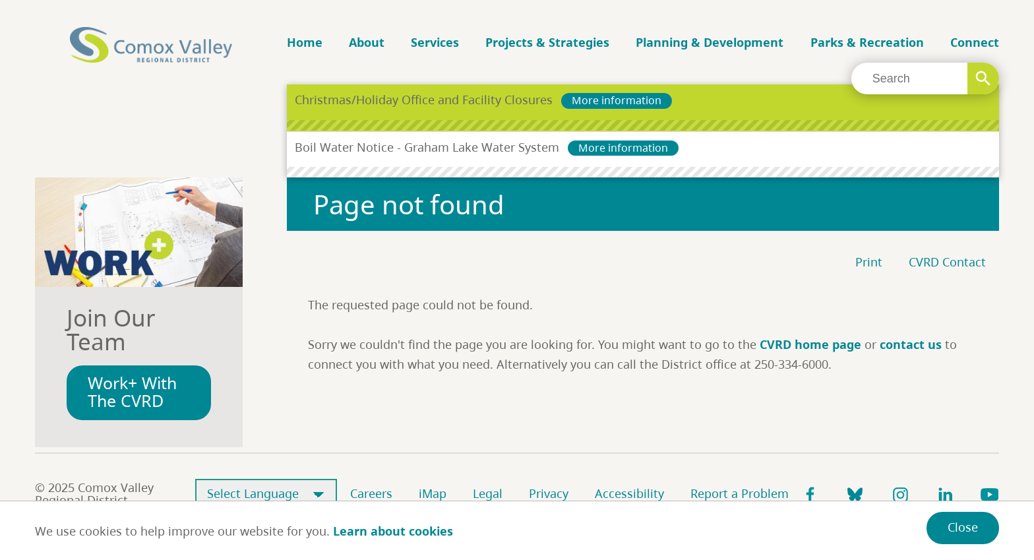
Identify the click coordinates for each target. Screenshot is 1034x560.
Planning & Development (709, 42)
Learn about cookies (393, 531)
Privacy (548, 493)
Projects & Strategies (547, 42)
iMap (432, 493)
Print (868, 262)
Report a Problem (739, 493)
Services (435, 42)
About (366, 42)
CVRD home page (810, 344)
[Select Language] (266, 494)
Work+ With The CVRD (132, 392)
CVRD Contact (947, 262)
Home (304, 42)
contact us (911, 344)
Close (963, 527)
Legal (487, 493)
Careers (371, 493)
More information (616, 100)
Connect (974, 42)
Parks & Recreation (867, 42)
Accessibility (629, 493)
